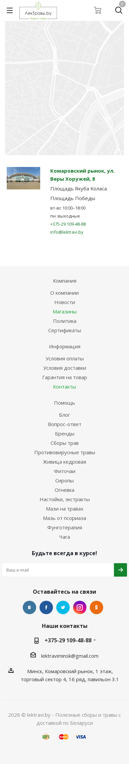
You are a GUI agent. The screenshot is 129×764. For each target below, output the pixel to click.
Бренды (64, 433)
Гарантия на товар (64, 377)
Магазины (65, 311)
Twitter (63, 607)
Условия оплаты (65, 358)
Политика (64, 320)
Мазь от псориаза (64, 518)
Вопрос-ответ (64, 424)
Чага (64, 536)
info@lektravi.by (66, 232)
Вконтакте (29, 607)
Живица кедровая (64, 461)
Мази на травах (64, 508)
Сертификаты (64, 330)
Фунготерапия (64, 527)
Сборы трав (65, 442)
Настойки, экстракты (65, 499)
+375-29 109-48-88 (68, 224)
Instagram (79, 607)
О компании (64, 292)
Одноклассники (96, 607)
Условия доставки (64, 367)
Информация (64, 346)
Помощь (64, 402)
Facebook (46, 607)
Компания (64, 280)
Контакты (64, 386)
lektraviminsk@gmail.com (70, 655)
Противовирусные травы (64, 452)
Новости (64, 302)
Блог (64, 414)
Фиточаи (64, 471)
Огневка (64, 489)
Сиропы (64, 480)
